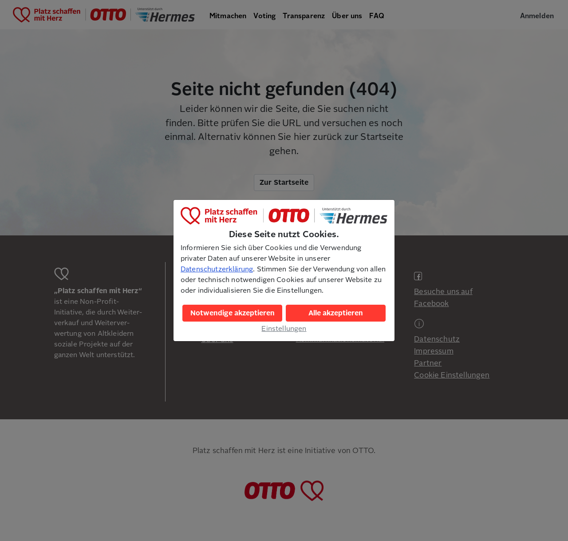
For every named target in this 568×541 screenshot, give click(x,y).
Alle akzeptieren (335, 313)
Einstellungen (283, 329)
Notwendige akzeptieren (232, 313)
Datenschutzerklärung (217, 269)
